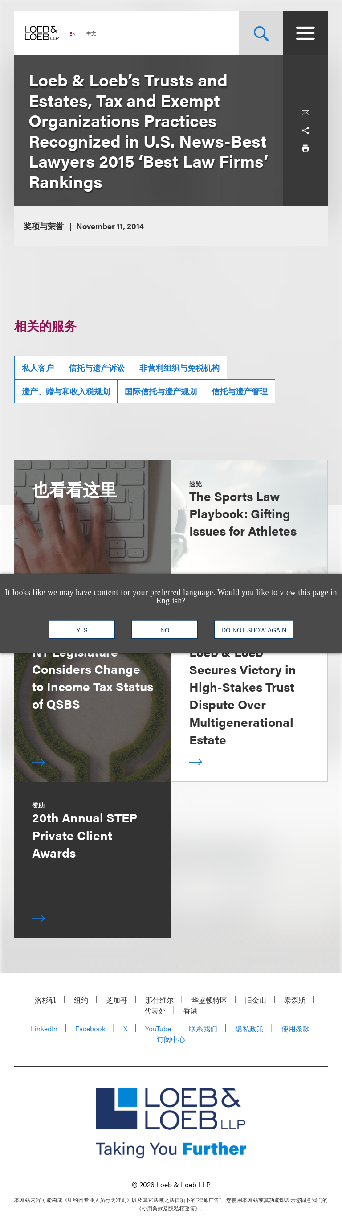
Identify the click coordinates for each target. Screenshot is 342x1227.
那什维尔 (159, 1000)
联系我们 (203, 1028)
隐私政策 (249, 1028)
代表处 (155, 1010)
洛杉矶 (45, 1000)
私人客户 (38, 367)
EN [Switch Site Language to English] (72, 33)
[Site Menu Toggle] (305, 33)
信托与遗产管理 (240, 391)
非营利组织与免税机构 (179, 367)
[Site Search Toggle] (261, 33)
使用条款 (295, 1028)
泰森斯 (294, 1000)
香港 (190, 1010)
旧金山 (255, 1000)
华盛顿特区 (209, 1000)
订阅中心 (171, 1039)
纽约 (81, 1000)
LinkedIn (44, 1028)
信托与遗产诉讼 (97, 367)
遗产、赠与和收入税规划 (66, 391)
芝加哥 (116, 1000)
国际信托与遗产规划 (161, 391)
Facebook (90, 1028)
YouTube (158, 1028)
